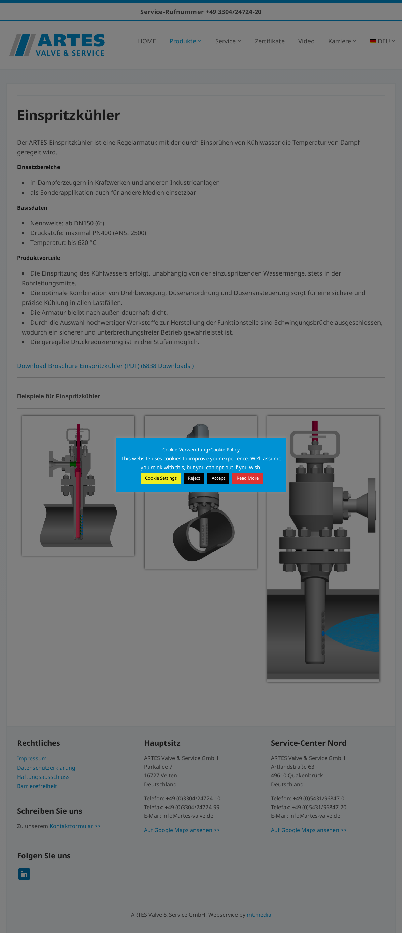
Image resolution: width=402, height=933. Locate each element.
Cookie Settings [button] (161, 478)
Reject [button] (194, 478)
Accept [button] (218, 478)
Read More (247, 478)
